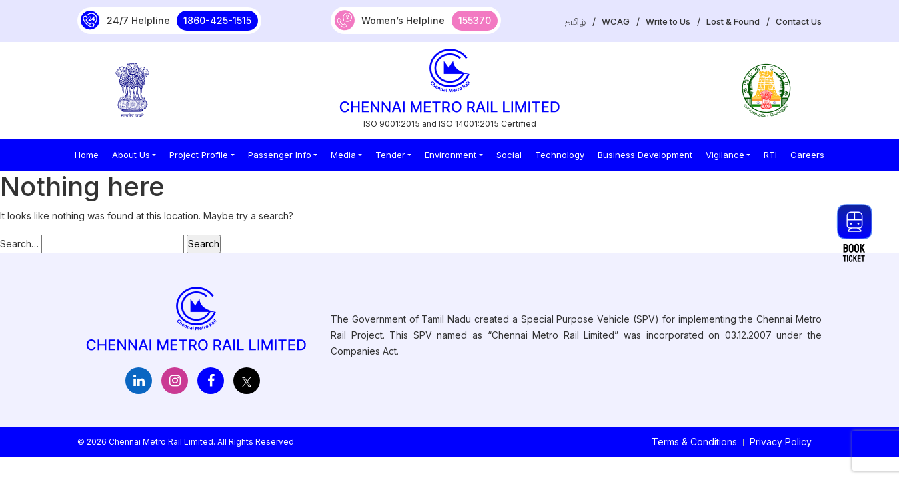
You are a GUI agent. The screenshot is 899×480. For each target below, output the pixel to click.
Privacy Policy (781, 441)
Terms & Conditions (694, 441)
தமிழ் (575, 21)
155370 (474, 20)
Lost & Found (733, 21)
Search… (19, 243)
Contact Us (799, 21)
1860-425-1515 (217, 20)
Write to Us (668, 21)
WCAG (616, 21)
